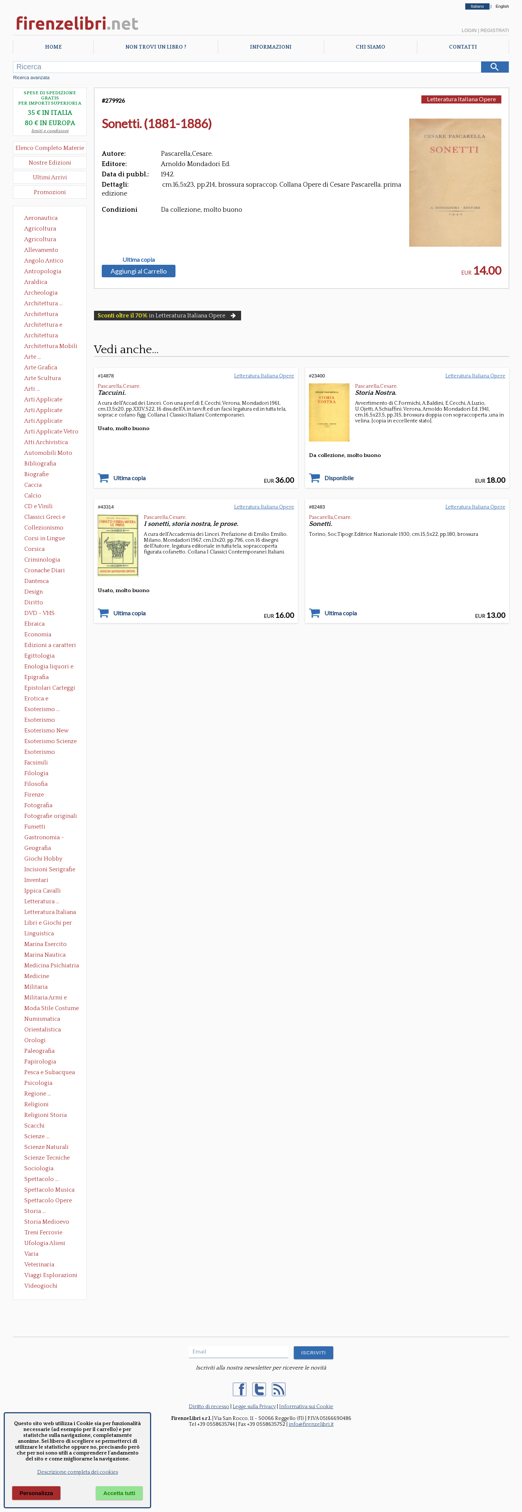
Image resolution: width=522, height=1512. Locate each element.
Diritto (33, 602)
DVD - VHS (39, 613)
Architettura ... (43, 303)
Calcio (32, 495)
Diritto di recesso (209, 1407)
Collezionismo (43, 527)
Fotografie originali (50, 816)
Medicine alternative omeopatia (38, 977)
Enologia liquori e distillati (48, 667)
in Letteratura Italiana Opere (167, 315)
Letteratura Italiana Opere (50, 913)
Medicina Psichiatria (51, 965)
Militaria (36, 987)
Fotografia (38, 805)
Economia (37, 634)
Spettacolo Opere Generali (48, 1201)
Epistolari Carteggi (49, 688)
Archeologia (41, 292)
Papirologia (40, 1061)
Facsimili (36, 762)
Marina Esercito (45, 944)
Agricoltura (40, 228)
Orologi (35, 1040)
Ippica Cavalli (42, 890)
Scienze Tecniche (47, 1157)
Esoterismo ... (42, 709)
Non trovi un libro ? (155, 47)
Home (53, 47)
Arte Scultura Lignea (42, 379)
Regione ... (37, 1093)
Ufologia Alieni (44, 1243)
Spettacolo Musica (49, 1189)
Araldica (35, 282)
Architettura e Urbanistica (43, 325)
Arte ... (32, 357)
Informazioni (271, 47)
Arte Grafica (40, 367)
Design (33, 591)
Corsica (34, 549)
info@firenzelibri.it (311, 1424)
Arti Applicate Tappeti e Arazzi (46, 422)
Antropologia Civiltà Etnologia (46, 272)
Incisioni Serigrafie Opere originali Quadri (49, 870)
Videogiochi (41, 1286)
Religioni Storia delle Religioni (45, 1116)
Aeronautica (41, 218)
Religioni (36, 1104)
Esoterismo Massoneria (39, 721)
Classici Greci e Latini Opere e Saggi (51, 518)
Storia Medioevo (46, 1222)
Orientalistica (42, 1029)
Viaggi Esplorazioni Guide (50, 1276)
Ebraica (34, 623)
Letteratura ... (41, 901)
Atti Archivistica (46, 442)
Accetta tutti (119, 1493)
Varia (31, 1254)
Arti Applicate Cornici (43, 411)
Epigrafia (36, 677)
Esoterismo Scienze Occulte (50, 742)
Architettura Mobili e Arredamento (50, 347)
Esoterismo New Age (46, 731)
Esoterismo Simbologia (40, 753)
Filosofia (36, 784)
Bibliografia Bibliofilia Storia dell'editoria (46, 464)
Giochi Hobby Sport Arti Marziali (49, 859)
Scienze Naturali (46, 1147)
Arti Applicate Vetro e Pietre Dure (51, 432)
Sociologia (38, 1168)
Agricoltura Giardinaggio (42, 240)
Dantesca (36, 581)
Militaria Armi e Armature (45, 998)
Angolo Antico (43, 260)
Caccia (33, 485)
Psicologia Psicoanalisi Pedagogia (40, 1084)
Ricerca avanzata (31, 77)
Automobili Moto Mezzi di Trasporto (50, 454)
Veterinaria (39, 1264)
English (502, 6)
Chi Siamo (370, 47)
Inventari (36, 880)
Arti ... (32, 389)
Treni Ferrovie (43, 1232)
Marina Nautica (45, 955)
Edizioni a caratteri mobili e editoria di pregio (50, 646)
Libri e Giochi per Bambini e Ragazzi (48, 923)
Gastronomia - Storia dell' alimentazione (44, 838)
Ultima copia (138, 260)
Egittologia (39, 656)
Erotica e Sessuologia (40, 699)
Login (469, 30)
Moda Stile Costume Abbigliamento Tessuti (51, 1009)
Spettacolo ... (41, 1179)
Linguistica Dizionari (39, 934)
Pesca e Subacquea (49, 1072)
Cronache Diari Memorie (44, 571)
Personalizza (36, 1493)
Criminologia (42, 559)
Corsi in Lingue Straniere (44, 539)
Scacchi (34, 1125)
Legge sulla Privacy (254, 1407)
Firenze (34, 794)
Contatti (463, 47)
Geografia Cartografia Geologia (39, 849)
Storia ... (35, 1211)
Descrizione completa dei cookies (77, 1472)
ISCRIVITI (313, 1352)
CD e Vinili (38, 506)
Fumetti (34, 826)
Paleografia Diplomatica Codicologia (41, 1052)
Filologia (36, 773)
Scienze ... (36, 1136)
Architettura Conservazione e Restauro (46, 315)
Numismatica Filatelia (42, 1020)
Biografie (36, 474)
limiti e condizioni (50, 131)
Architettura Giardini (41, 336)
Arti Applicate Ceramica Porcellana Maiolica (50, 400)
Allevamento (41, 250)
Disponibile (339, 478)
